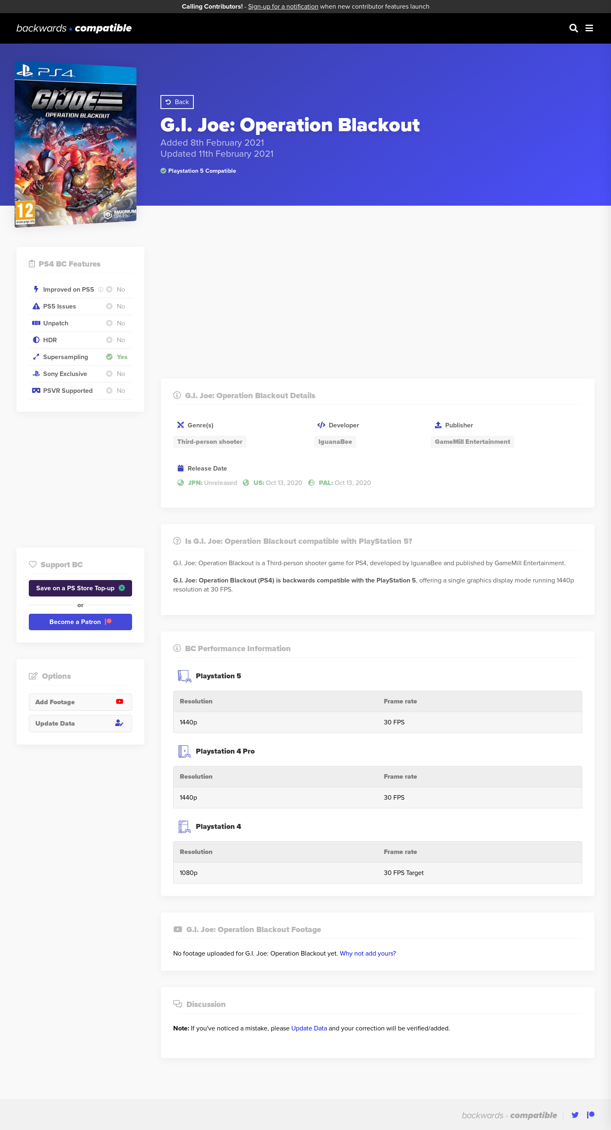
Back (177, 102)
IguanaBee (335, 442)
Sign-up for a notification (283, 6)
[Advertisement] (80, 479)
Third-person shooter (209, 442)
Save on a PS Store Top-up (80, 588)
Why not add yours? (368, 953)
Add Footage (83, 702)
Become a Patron (80, 622)
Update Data (83, 723)
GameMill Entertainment (472, 442)
